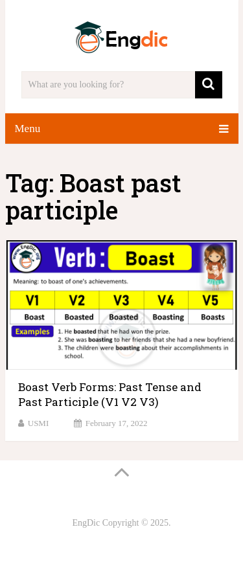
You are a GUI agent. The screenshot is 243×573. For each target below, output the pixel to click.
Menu (28, 128)
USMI (38, 423)
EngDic (86, 523)
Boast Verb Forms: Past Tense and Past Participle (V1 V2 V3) (110, 394)
